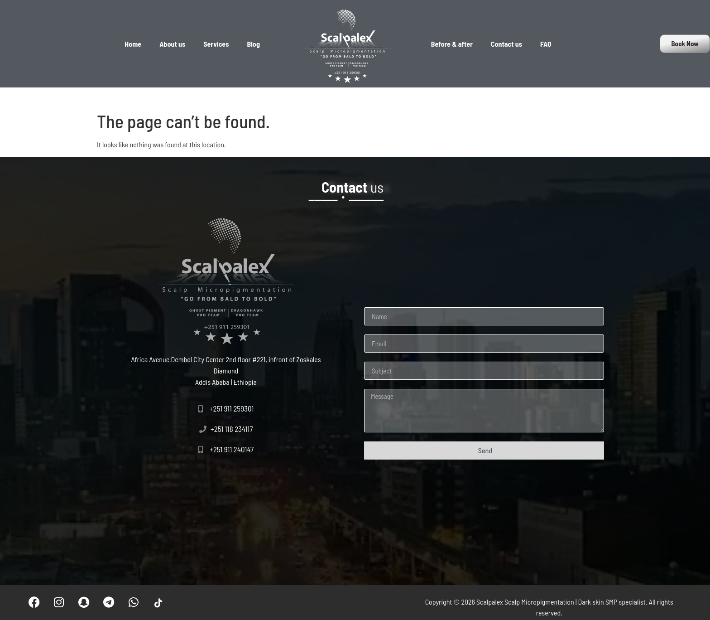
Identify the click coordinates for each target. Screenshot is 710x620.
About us (172, 43)
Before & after (452, 43)
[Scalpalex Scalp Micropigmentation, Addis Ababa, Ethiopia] (226, 513)
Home (133, 43)
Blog (253, 43)
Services (216, 43)
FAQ (545, 43)
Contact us (506, 43)
